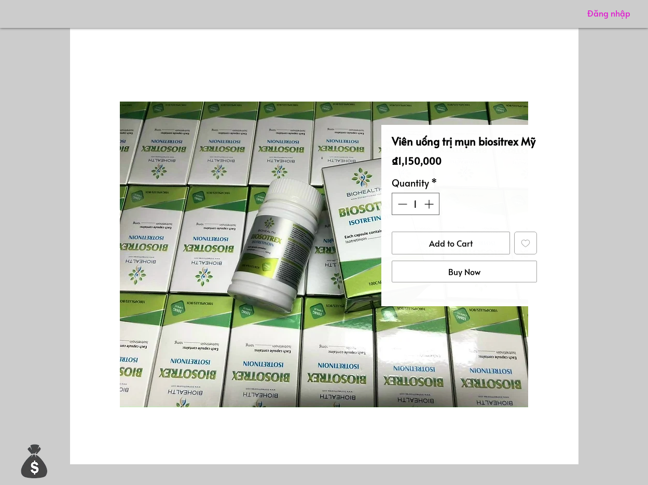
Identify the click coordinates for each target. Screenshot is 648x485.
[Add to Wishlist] (525, 243)
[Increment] (430, 204)
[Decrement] (401, 204)
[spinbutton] (415, 204)
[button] (34, 461)
